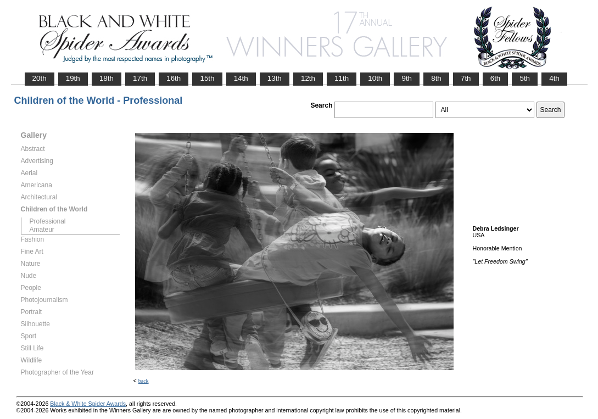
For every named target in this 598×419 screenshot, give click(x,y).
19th (73, 78)
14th (241, 78)
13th (274, 78)
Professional (48, 221)
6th (495, 78)
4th (554, 78)
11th (341, 78)
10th (375, 78)
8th (436, 78)
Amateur (42, 229)
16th (173, 78)
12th (308, 78)
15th (207, 78)
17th (140, 78)
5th (524, 78)
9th (406, 78)
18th (106, 78)
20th (39, 78)
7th (466, 78)
